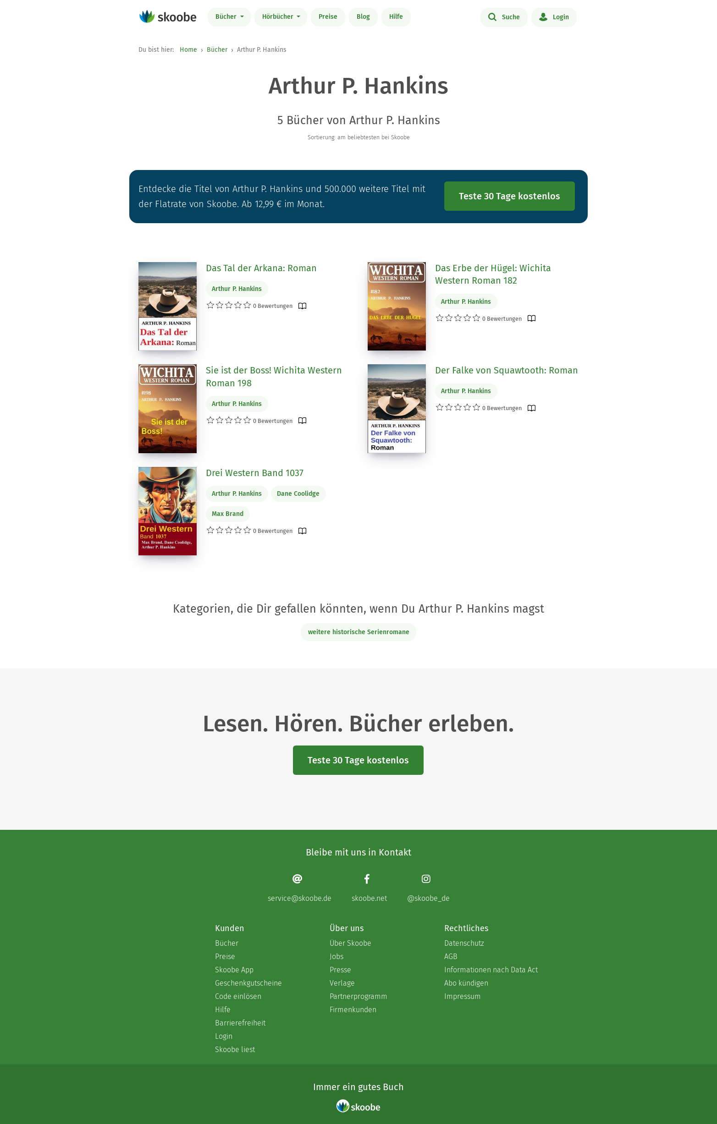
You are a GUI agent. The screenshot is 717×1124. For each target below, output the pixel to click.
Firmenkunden (353, 1009)
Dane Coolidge (298, 494)
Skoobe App (234, 969)
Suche (504, 16)
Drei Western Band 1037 (254, 472)
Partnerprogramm (358, 996)
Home (188, 50)
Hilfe (396, 17)
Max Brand (227, 514)
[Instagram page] (428, 888)
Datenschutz (464, 943)
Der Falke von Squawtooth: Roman (506, 370)
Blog (363, 17)
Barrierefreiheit (240, 1023)
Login (554, 16)
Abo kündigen (466, 983)
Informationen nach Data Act (491, 969)
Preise (328, 17)
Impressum (462, 996)
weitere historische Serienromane (358, 632)
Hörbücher (278, 17)
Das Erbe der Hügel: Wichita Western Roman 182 (493, 274)
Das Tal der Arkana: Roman (261, 268)
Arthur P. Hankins (237, 289)
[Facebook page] (369, 888)
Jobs (336, 956)
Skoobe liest (235, 1049)
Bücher (226, 17)
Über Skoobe (350, 943)
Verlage (342, 983)
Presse (340, 969)
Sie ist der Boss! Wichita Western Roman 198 (274, 377)
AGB (451, 956)
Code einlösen (238, 996)
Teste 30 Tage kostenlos (509, 196)
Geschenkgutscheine (248, 983)
